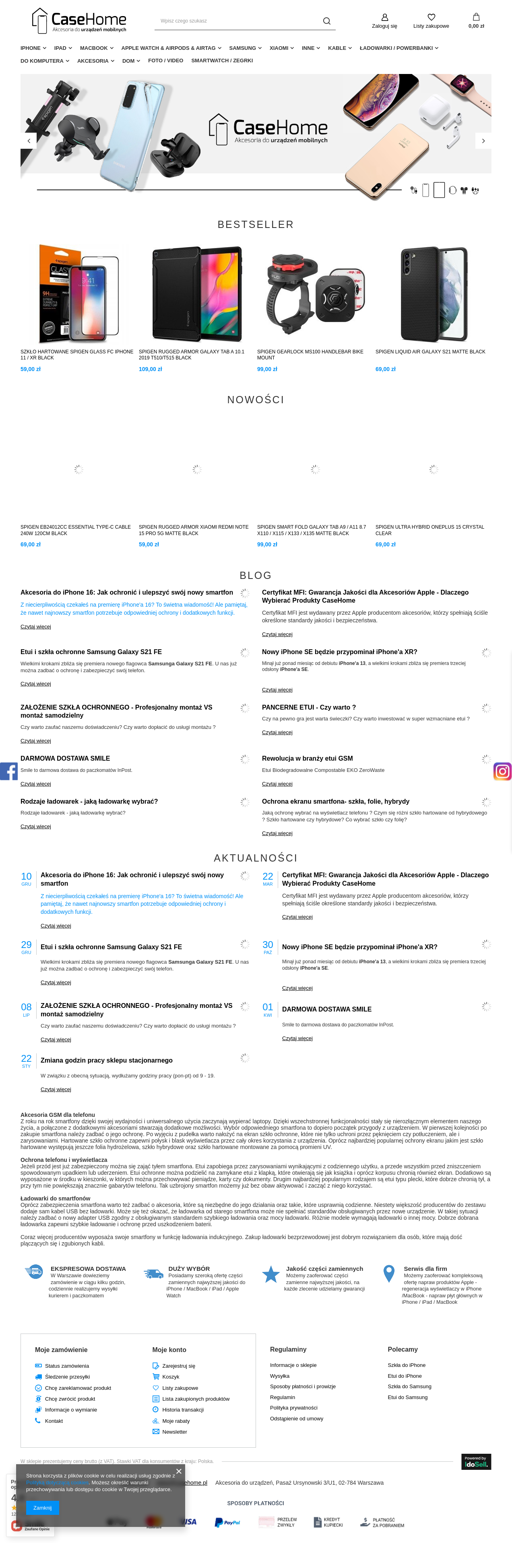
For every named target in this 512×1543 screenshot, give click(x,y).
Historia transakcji (183, 1410)
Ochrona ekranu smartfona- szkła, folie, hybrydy (335, 801)
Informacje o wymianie (71, 1410)
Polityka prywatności (294, 1408)
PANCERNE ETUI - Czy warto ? (309, 707)
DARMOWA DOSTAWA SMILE (65, 758)
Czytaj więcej (36, 627)
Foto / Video (165, 60)
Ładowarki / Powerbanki (396, 48)
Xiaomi (279, 48)
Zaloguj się (384, 26)
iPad (60, 48)
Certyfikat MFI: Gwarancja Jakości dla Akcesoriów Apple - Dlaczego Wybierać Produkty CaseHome (365, 596)
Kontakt (54, 1421)
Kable (337, 48)
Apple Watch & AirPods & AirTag (169, 48)
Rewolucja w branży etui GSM (307, 758)
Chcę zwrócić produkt (70, 1399)
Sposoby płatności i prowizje (303, 1386)
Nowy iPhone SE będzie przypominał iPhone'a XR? (339, 651)
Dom (128, 61)
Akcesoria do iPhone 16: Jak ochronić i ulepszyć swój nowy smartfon (127, 592)
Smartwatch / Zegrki (222, 60)
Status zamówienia (67, 1366)
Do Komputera (42, 61)
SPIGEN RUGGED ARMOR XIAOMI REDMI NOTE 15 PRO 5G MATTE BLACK (194, 530)
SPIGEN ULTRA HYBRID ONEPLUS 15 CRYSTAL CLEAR (430, 530)
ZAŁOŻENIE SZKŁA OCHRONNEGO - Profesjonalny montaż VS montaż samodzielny (117, 711)
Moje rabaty (176, 1421)
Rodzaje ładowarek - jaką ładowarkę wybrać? (89, 801)
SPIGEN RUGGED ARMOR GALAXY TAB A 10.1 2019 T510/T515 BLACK (191, 355)
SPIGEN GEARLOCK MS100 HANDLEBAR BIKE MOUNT (310, 355)
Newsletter (175, 1432)
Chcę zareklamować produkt (78, 1388)
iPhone (31, 48)
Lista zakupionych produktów (196, 1399)
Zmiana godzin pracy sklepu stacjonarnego (107, 1060)
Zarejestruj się (179, 1366)
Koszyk (171, 1377)
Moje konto (169, 1349)
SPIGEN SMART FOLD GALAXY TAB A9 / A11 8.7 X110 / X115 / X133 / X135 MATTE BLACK (311, 530)
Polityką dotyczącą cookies (57, 1482)
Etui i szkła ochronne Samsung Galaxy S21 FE (91, 651)
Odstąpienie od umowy (296, 1419)
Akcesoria (93, 61)
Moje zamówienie (61, 1349)
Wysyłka (279, 1376)
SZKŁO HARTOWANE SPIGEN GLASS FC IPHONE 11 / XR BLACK (77, 355)
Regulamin (282, 1397)
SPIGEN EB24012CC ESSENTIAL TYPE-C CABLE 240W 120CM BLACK (76, 530)
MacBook (94, 48)
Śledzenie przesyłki (67, 1377)
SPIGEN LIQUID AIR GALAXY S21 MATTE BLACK (430, 352)
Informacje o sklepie (293, 1365)
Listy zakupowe (431, 26)
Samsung (242, 48)
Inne (308, 48)
